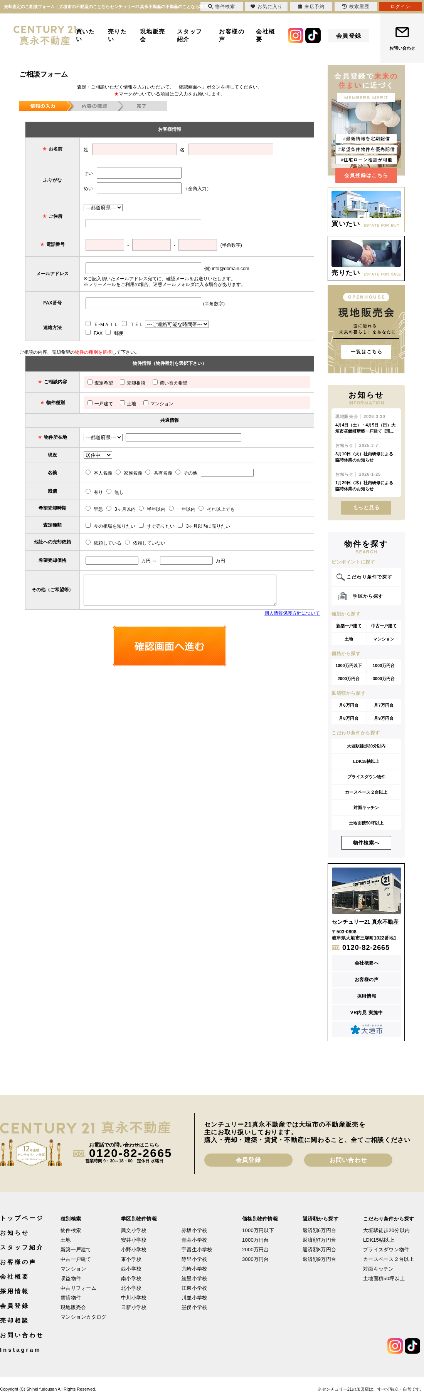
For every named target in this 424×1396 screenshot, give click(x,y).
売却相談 (132, 383)
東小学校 (131, 1259)
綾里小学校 (194, 1278)
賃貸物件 (71, 1298)
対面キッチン (366, 807)
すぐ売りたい (157, 526)
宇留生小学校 (197, 1249)
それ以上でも (216, 509)
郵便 (114, 333)
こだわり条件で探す (369, 577)
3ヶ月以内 (121, 509)
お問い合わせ (402, 48)
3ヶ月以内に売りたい (204, 526)
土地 (128, 403)
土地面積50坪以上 (366, 823)
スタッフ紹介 (189, 35)
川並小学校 (194, 1298)
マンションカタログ (83, 1317)
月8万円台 (348, 718)
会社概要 (265, 35)
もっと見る (366, 507)
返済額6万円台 (319, 1230)
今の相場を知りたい (110, 526)
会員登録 (349, 35)
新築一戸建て (349, 626)
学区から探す (368, 596)
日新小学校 (133, 1307)
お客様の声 (231, 35)
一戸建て (100, 403)
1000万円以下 (348, 665)
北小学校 (131, 1288)
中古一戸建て (384, 626)
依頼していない (145, 543)
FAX (94, 333)
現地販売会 (152, 35)
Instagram (20, 1350)
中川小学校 (133, 1298)
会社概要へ (367, 963)
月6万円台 (348, 705)
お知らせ (14, 1233)
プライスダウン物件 (366, 776)
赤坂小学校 (194, 1230)
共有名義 (158, 473)
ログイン (400, 6)
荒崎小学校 (194, 1269)
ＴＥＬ (133, 324)
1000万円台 (384, 665)
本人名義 (99, 473)
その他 (186, 473)
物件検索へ (366, 843)
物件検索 (71, 1230)
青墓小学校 (194, 1240)
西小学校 (131, 1269)
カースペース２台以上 (366, 792)
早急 (94, 509)
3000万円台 (384, 678)
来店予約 (311, 6)
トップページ (22, 1218)
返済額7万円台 (319, 1240)
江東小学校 (194, 1288)
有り (94, 492)
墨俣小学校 (194, 1307)
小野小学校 (133, 1249)
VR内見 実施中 (366, 1012)
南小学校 (131, 1278)
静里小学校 (194, 1259)
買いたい (85, 35)
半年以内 (152, 509)
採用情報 (366, 996)
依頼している (103, 543)
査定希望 (100, 383)
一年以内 (182, 509)
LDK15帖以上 (366, 761)
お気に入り (267, 6)
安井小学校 (133, 1240)
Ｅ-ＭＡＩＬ (102, 324)
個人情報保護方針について (292, 613)
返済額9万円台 (319, 1259)
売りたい (117, 35)
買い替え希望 (170, 383)
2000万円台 (349, 678)
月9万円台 (383, 718)
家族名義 (129, 473)
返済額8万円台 (319, 1249)
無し (115, 492)
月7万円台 (383, 705)
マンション (158, 403)
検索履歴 (355, 6)
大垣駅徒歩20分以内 (366, 746)
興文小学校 (133, 1230)
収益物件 (71, 1278)
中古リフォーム (78, 1288)
